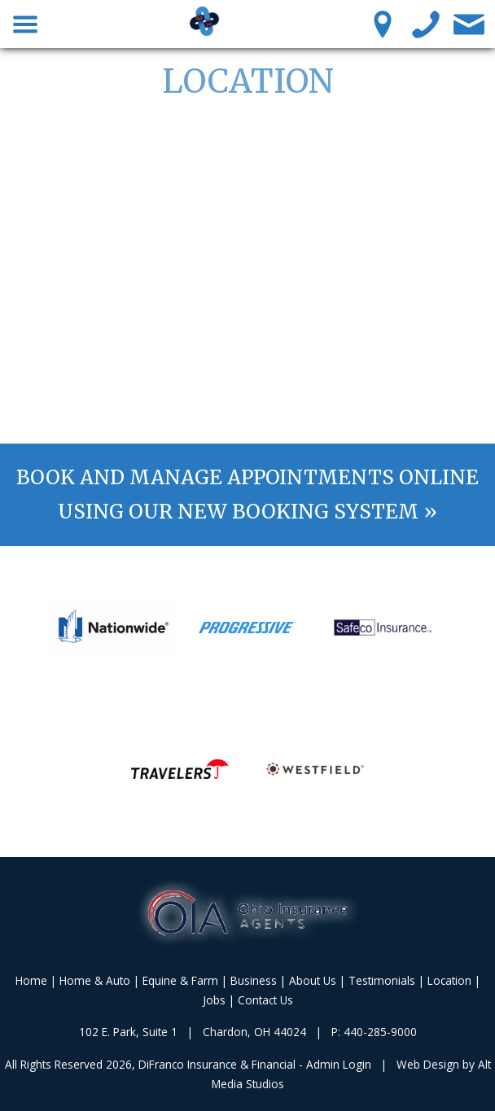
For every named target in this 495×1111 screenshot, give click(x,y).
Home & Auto (94, 980)
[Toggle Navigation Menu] (25, 23)
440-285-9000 (380, 1031)
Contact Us (265, 1000)
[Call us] (426, 23)
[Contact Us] (469, 23)
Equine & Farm (180, 980)
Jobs (214, 1000)
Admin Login (338, 1064)
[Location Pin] (383, 23)
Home (31, 980)
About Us (312, 980)
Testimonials (381, 980)
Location (449, 980)
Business (253, 980)
